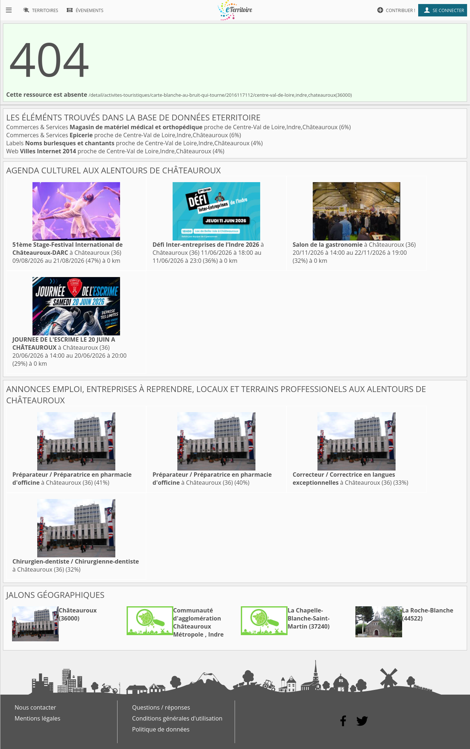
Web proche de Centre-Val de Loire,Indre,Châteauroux (109, 151)
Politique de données (160, 729)
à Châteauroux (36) (67, 249)
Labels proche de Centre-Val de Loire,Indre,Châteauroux (128, 143)
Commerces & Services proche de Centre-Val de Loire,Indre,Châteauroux (172, 127)
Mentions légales (37, 718)
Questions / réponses (161, 707)
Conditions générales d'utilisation (177, 718)
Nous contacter (35, 707)
